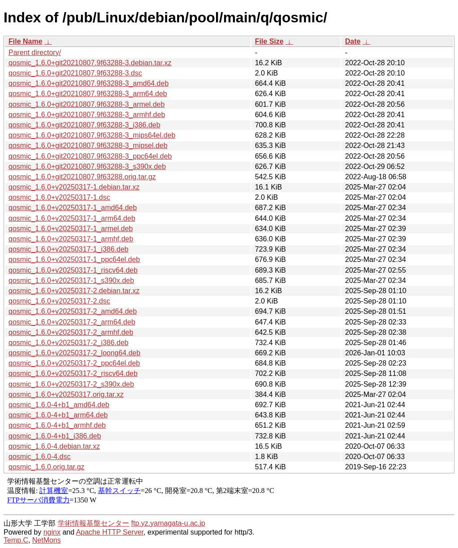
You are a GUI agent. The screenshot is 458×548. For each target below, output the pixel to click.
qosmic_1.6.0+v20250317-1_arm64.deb (71, 218)
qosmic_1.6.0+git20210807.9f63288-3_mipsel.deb (87, 145)
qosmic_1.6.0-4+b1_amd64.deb (59, 405)
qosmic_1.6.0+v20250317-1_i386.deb (68, 249)
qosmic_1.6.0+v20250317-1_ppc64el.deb (74, 259)
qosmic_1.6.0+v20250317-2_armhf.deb (70, 332)
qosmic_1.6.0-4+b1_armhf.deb (57, 425)
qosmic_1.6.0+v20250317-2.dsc (59, 301)
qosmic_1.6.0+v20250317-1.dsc (59, 197)
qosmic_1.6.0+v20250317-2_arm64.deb (71, 322)
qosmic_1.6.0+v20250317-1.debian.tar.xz (74, 187)
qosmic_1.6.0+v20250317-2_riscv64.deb (73, 373)
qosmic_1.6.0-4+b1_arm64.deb (58, 415)
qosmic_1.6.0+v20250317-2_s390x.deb (71, 384)
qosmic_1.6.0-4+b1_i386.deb (54, 436)
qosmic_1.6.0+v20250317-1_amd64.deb (72, 207)
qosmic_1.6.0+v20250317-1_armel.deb (70, 228)
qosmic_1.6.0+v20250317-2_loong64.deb (74, 353)
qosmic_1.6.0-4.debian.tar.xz (54, 446)
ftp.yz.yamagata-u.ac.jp (168, 523)
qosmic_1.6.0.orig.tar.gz (46, 467)
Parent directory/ (34, 52)
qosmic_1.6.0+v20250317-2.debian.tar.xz (74, 291)
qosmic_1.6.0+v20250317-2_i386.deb (68, 342)
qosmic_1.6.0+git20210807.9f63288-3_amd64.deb (88, 83)
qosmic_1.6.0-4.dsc (39, 456)
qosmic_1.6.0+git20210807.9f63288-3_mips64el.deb (91, 135)
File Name (25, 41)
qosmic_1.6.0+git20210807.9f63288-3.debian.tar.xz (89, 63)
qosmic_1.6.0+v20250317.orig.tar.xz (66, 394)
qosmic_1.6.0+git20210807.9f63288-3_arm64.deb (87, 93)
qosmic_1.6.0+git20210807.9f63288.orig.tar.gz (82, 177)
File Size (269, 41)
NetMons (46, 540)
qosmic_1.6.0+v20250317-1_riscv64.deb (73, 270)
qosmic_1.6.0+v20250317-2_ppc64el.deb (74, 363)
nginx (51, 532)
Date (352, 41)
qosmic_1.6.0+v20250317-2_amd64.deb (72, 311)
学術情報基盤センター (93, 523)
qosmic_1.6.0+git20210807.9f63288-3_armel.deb (86, 104)
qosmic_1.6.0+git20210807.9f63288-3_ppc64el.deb (90, 156)
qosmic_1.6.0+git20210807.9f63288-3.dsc (75, 73)
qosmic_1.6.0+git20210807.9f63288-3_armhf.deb (86, 114)
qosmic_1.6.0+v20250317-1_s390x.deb (71, 280)
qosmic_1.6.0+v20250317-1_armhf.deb (70, 239)
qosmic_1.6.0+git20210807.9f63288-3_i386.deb (84, 125)
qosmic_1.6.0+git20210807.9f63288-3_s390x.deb (87, 166)
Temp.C (16, 540)
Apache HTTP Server (110, 532)
